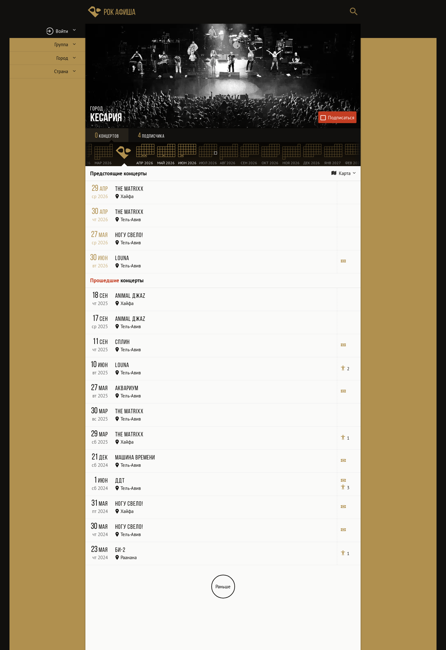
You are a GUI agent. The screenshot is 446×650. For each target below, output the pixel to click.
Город (62, 58)
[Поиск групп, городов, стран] (242, 12)
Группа (61, 44)
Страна (61, 71)
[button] (47, 31)
